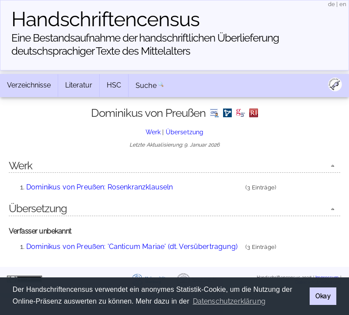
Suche (146, 85)
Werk (153, 132)
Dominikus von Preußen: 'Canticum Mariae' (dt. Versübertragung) (131, 246)
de (331, 4)
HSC (114, 85)
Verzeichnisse (29, 85)
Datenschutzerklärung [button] (229, 301)
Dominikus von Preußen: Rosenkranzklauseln (99, 187)
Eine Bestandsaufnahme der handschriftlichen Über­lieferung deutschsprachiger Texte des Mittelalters (145, 44)
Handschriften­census (105, 19)
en (342, 4)
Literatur (78, 85)
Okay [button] (323, 296)
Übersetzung (185, 132)
